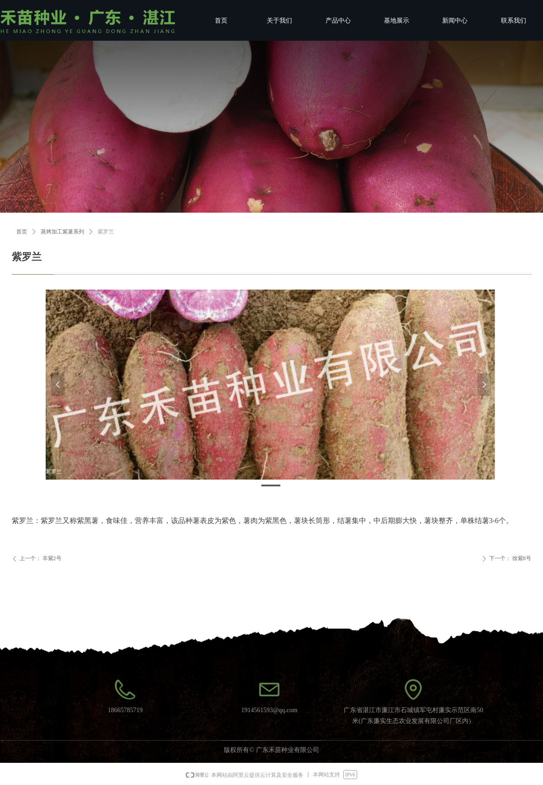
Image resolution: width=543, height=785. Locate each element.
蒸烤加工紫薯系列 (62, 231)
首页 (21, 231)
